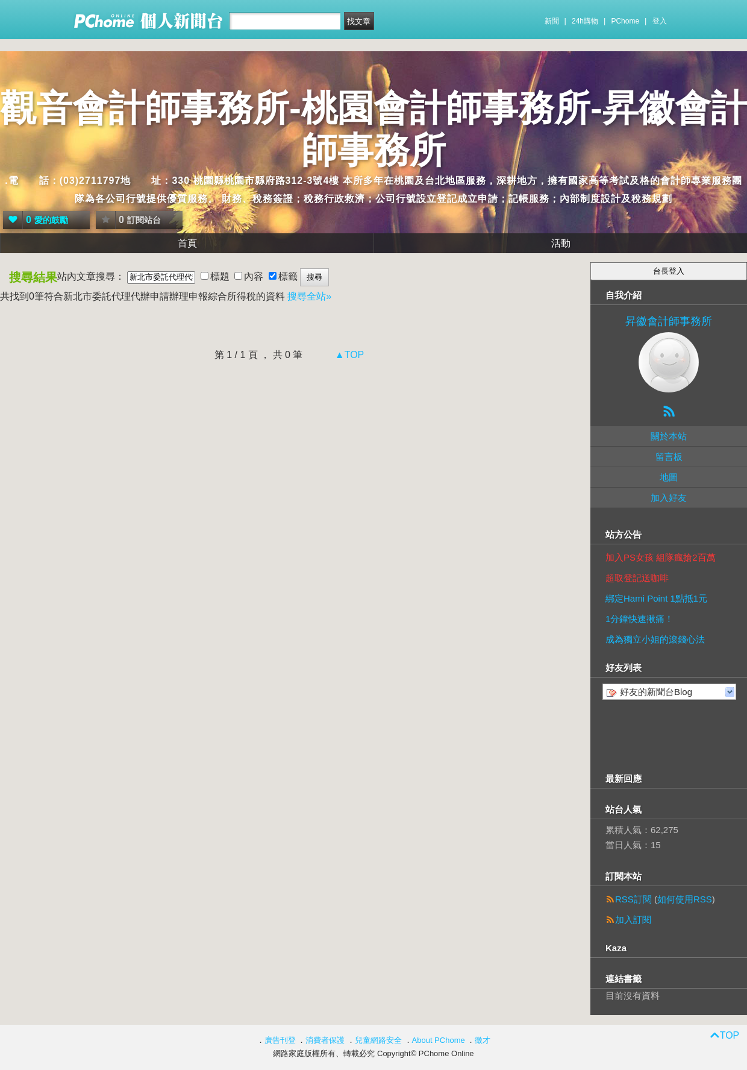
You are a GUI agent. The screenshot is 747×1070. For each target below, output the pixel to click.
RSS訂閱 (633, 899)
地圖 (669, 477)
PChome (625, 21)
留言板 (669, 457)
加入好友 (669, 498)
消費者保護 (325, 1040)
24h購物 (585, 21)
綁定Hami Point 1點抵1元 (656, 598)
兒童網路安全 (378, 1040)
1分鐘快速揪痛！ (639, 619)
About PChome (438, 1040)
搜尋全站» (309, 296)
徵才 (482, 1040)
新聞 (552, 21)
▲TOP (348, 355)
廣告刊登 (280, 1040)
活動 (560, 243)
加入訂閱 (633, 919)
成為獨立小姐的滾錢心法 (655, 639)
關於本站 (669, 436)
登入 (659, 21)
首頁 (187, 243)
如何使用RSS (684, 899)
